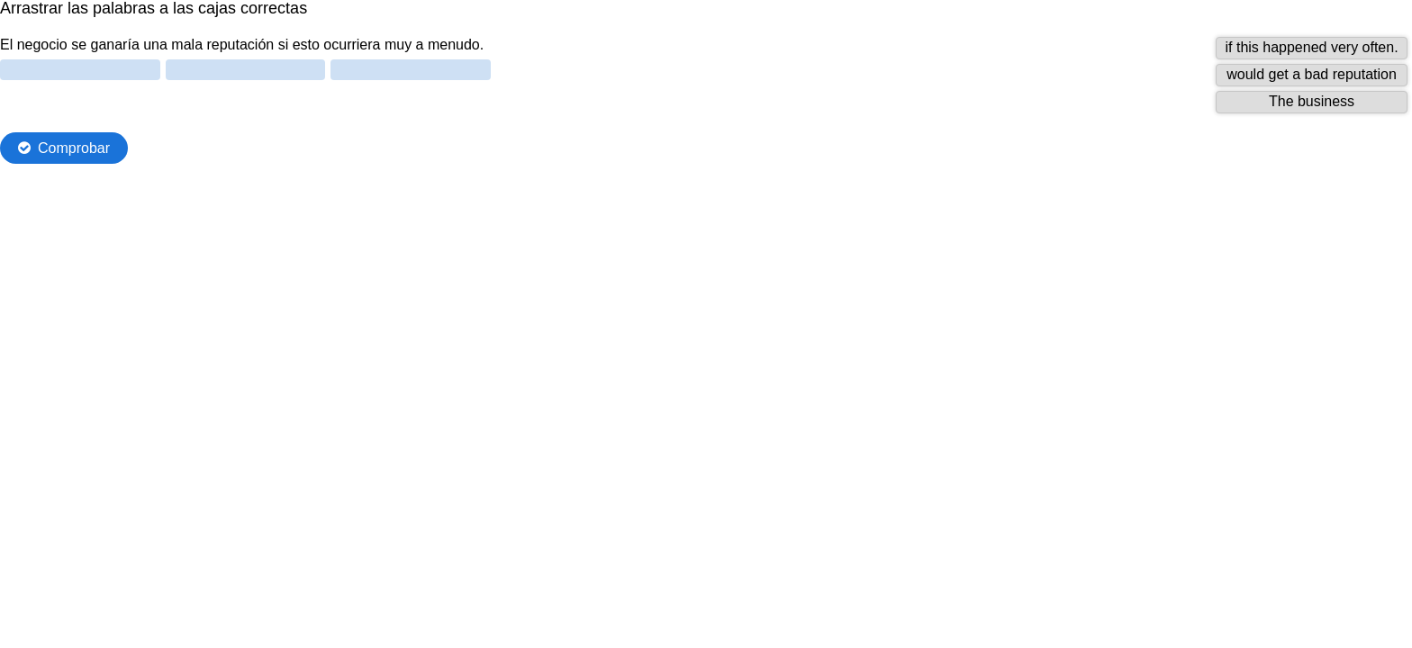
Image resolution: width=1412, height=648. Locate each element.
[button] (1311, 48)
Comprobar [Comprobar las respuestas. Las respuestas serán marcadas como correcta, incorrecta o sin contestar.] (74, 148)
